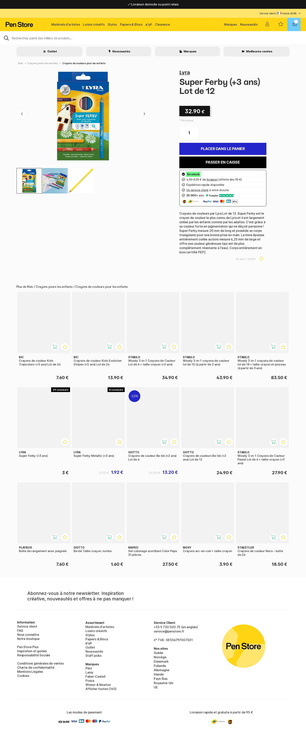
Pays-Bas (160, 679)
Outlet (52, 51)
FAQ (20, 630)
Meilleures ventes (259, 51)
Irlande (159, 674)
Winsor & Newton (98, 685)
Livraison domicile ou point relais (153, 4)
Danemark (161, 661)
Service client (268, 13)
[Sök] (153, 37)
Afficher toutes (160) (101, 689)
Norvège (160, 657)
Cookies (23, 676)
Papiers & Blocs (131, 24)
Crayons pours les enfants (43, 63)
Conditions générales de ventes (40, 663)
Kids (20, 63)
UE (156, 687)
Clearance (162, 24)
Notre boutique (28, 639)
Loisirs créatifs (93, 24)
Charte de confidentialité (35, 667)
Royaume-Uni (163, 683)
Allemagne (161, 670)
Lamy (89, 672)
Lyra (184, 72)
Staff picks (93, 656)
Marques (230, 24)
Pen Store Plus (27, 647)
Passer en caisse (223, 162)
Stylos (112, 24)
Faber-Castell (95, 676)
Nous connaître (28, 635)
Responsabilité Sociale (33, 655)
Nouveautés (249, 24)
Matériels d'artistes (65, 24)
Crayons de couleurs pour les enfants (84, 63)
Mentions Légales (30, 672)
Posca (89, 681)
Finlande (160, 666)
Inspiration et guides (32, 651)
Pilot (88, 668)
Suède (158, 653)
